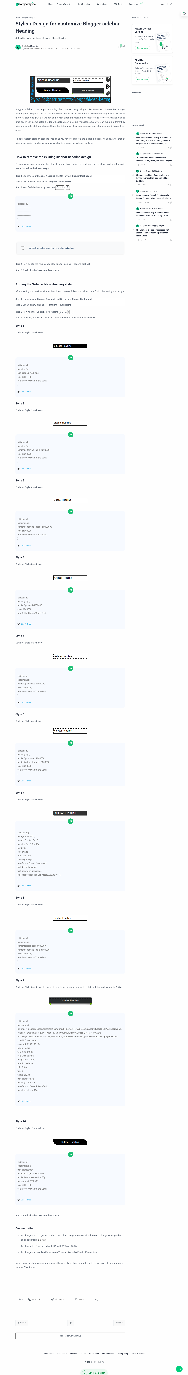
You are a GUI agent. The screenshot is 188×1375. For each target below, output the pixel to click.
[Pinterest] (103, 1362)
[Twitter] (92, 1362)
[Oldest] (119, 1323)
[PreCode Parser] (108, 1354)
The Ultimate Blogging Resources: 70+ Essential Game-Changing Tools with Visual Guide (152, 233)
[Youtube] (95, 1362)
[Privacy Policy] (123, 1354)
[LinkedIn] (99, 1362)
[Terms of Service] (137, 1354)
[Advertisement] (70, 63)
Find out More (142, 48)
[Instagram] (88, 1362)
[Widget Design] (157, 133)
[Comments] (119, 47)
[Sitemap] (73, 1354)
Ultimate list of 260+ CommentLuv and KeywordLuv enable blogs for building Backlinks (152, 178)
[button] (162, 4)
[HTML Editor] (94, 1354)
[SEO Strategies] (157, 154)
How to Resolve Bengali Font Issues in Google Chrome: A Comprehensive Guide (153, 196)
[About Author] (49, 1354)
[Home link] (70, 1323)
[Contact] (83, 1354)
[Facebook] (84, 1362)
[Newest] (21, 1323)
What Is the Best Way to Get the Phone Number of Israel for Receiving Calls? (152, 214)
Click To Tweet (26, 227)
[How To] (154, 191)
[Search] (166, 4)
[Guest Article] (62, 1354)
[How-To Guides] (157, 209)
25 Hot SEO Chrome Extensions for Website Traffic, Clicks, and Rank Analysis (154, 159)
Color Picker (42, 1240)
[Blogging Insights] (158, 226)
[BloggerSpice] (35, 46)
